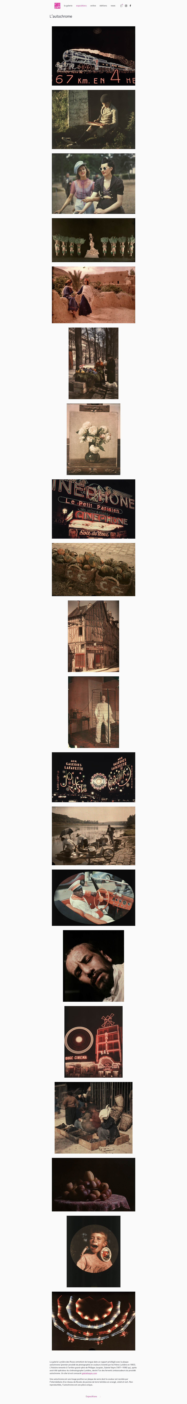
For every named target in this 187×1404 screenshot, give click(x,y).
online (93, 6)
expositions (81, 6)
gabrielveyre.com (89, 1373)
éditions (103, 6)
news (113, 6)
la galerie (68, 6)
